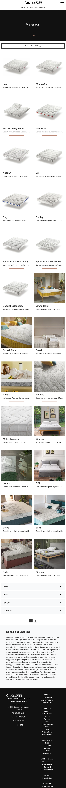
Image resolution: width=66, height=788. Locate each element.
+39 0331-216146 (20, 713)
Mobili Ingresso (47, 724)
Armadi (47, 751)
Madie (47, 721)
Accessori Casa (32, 7)
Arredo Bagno (47, 734)
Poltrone (47, 719)
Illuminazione (47, 762)
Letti (47, 743)
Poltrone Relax (47, 732)
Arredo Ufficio (47, 778)
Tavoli (47, 727)
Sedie (47, 729)
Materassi (42, 7)
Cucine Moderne (47, 700)
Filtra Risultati (32, 46)
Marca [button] (5, 586)
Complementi (47, 764)
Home (23, 7)
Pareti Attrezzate (47, 714)
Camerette (47, 753)
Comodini (47, 748)
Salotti (47, 716)
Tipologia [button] (6, 603)
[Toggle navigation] (62, 2)
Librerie (47, 711)
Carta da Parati (47, 769)
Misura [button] (5, 594)
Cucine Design (47, 697)
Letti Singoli (47, 745)
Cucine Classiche (47, 703)
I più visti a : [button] (7, 611)
